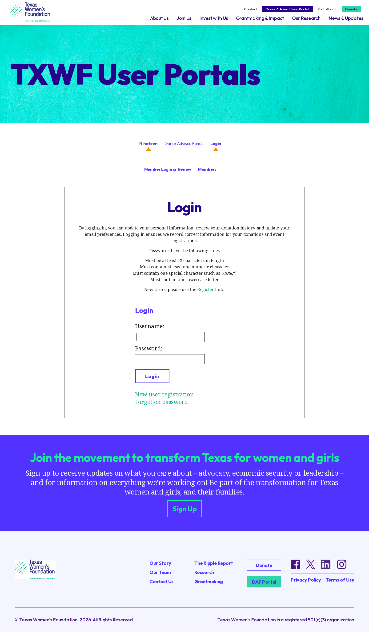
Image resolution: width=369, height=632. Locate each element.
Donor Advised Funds (184, 143)
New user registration (164, 394)
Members (207, 169)
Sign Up (184, 508)
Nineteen (148, 143)
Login (215, 143)
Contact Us (161, 581)
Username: (149, 326)
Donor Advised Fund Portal (287, 9)
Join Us (184, 18)
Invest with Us (213, 18)
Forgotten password (161, 402)
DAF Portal (264, 582)
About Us (159, 18)
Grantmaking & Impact (260, 18)
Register (205, 289)
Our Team (160, 572)
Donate (351, 9)
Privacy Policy (306, 580)
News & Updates (346, 18)
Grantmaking (208, 581)
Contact (250, 9)
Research (204, 572)
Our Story (160, 563)
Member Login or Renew (167, 169)
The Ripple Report (213, 563)
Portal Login (327, 9)
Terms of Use (340, 580)
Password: (148, 348)
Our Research (306, 18)
